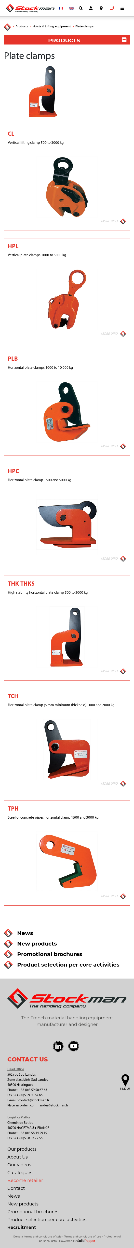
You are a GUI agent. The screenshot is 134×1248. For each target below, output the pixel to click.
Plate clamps (84, 26)
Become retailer (25, 1180)
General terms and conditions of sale (37, 1236)
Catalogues (19, 1172)
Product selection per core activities (46, 1219)
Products (21, 26)
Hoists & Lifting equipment (52, 26)
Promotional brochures (32, 1212)
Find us (125, 1089)
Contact (16, 1188)
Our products (22, 1149)
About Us (17, 1157)
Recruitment (21, 1227)
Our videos (19, 1165)
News (13, 1196)
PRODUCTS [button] (87, 40)
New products (23, 1204)
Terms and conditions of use (82, 1236)
